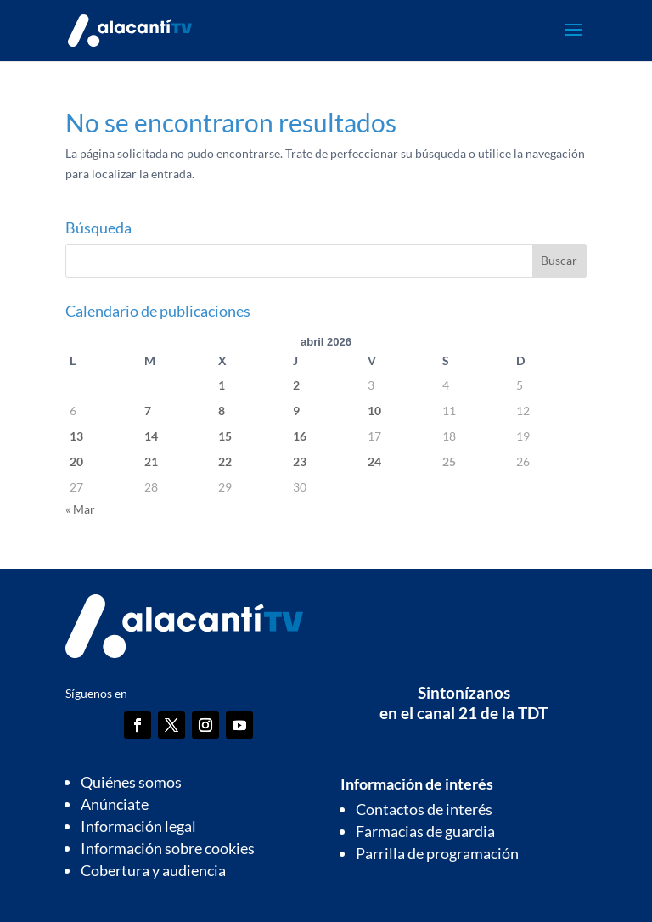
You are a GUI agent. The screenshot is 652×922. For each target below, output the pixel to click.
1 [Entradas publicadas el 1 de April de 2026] (221, 385)
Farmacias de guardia (425, 831)
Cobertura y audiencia (153, 870)
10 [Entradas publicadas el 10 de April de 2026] (374, 410)
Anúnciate (115, 804)
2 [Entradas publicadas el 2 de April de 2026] (296, 385)
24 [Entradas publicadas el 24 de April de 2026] (374, 461)
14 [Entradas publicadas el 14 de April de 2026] (151, 436)
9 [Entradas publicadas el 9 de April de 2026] (296, 410)
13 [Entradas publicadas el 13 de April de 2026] (76, 436)
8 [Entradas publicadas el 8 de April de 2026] (221, 410)
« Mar (80, 509)
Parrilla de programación (437, 853)
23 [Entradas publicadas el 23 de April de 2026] (299, 461)
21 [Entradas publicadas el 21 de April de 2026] (151, 461)
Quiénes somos (131, 782)
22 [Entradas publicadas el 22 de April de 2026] (225, 461)
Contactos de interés (424, 809)
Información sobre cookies (168, 848)
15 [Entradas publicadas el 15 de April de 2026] (225, 436)
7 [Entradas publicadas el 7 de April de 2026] (147, 410)
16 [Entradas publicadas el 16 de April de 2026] (299, 436)
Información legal (138, 826)
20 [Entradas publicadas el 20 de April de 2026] (76, 461)
